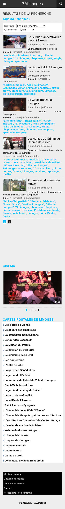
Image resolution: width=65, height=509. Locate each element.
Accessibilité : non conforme (18, 492)
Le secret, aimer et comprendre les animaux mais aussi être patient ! (32, 193)
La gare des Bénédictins (19, 370)
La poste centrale (14, 445)
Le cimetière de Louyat (18, 354)
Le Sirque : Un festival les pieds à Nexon (44, 38)
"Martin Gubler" (22, 162)
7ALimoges (32, 3)
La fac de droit (13, 455)
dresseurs (18, 90)
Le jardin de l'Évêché (17, 375)
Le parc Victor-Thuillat (17, 395)
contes (7, 171)
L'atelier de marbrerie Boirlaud (22, 425)
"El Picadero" (23, 123)
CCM (36, 168)
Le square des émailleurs (19, 329)
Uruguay (21, 132)
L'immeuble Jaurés (15, 435)
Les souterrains (13, 359)
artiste (45, 126)
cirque (48, 58)
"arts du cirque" (12, 120)
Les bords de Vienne (16, 324)
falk (27, 90)
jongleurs (37, 90)
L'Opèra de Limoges (16, 440)
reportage (16, 93)
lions (43, 213)
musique (39, 171)
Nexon (42, 129)
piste (6, 93)
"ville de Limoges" (37, 165)
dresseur (27, 210)
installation (19, 213)
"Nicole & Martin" (13, 165)
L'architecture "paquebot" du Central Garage (31, 420)
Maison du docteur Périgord (21, 430)
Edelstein (40, 210)
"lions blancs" (11, 204)
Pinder (51, 213)
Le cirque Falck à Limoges (45, 67)
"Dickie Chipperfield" (16, 201)
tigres (6, 216)
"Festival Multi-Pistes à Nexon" (22, 55)
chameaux (37, 207)
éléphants (53, 210)
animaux (31, 87)
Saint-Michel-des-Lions (18, 385)
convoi (16, 210)
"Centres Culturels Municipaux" (22, 159)
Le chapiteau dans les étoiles (42, 49)
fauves (7, 213)
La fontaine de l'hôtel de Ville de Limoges (29, 380)
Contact (8, 488)
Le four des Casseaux (17, 339)
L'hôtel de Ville (13, 364)
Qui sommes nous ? (14, 483)
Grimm (17, 171)
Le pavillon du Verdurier (18, 349)
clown (6, 90)
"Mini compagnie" (44, 123)
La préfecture (12, 450)
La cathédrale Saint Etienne (21, 334)
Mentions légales (12, 474)
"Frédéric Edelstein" (42, 201)
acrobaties (24, 168)
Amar (21, 87)
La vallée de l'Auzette (17, 400)
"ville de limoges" (38, 84)
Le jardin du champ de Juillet (22, 390)
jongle (57, 58)
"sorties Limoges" (14, 84)
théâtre (7, 174)
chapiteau (37, 58)
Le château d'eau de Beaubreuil (23, 460)
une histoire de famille (39, 75)
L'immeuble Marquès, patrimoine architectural (32, 415)
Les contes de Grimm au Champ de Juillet (44, 140)
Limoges (8, 61)
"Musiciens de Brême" (47, 162)
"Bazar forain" (32, 120)
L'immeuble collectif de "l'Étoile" (24, 410)
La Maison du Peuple (17, 344)
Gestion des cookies (14, 478)
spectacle (21, 61)
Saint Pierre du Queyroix (19, 405)
